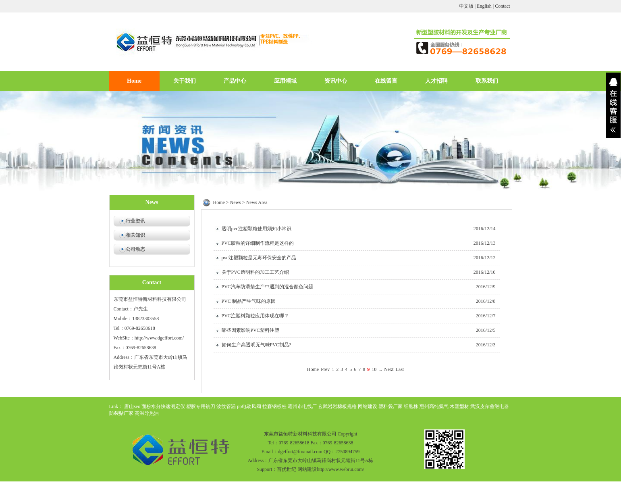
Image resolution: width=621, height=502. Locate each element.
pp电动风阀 (249, 406)
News (235, 202)
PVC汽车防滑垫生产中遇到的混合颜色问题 (267, 287)
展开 (613, 105)
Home (134, 81)
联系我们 (487, 81)
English (484, 6)
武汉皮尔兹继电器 (489, 406)
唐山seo (132, 406)
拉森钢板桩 (274, 406)
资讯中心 (335, 81)
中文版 (466, 6)
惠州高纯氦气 (434, 406)
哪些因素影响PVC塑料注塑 (250, 330)
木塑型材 (459, 406)
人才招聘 (436, 81)
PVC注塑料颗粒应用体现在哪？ (255, 316)
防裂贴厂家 (121, 413)
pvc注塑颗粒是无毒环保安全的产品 (259, 257)
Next (388, 369)
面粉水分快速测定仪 (163, 406)
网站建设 (367, 406)
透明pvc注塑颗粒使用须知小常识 (256, 228)
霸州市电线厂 (302, 406)
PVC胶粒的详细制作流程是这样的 (258, 243)
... (380, 369)
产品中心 (235, 81)
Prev (325, 369)
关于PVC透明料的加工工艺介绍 (255, 272)
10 (374, 369)
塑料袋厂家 (390, 406)
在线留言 (386, 81)
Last (399, 369)
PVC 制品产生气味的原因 (249, 301)
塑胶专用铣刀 (200, 406)
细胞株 (411, 406)
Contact (502, 6)
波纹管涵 (226, 406)
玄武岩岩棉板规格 (337, 406)
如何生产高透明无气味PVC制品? (256, 345)
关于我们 (184, 81)
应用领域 (285, 81)
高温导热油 (147, 413)
